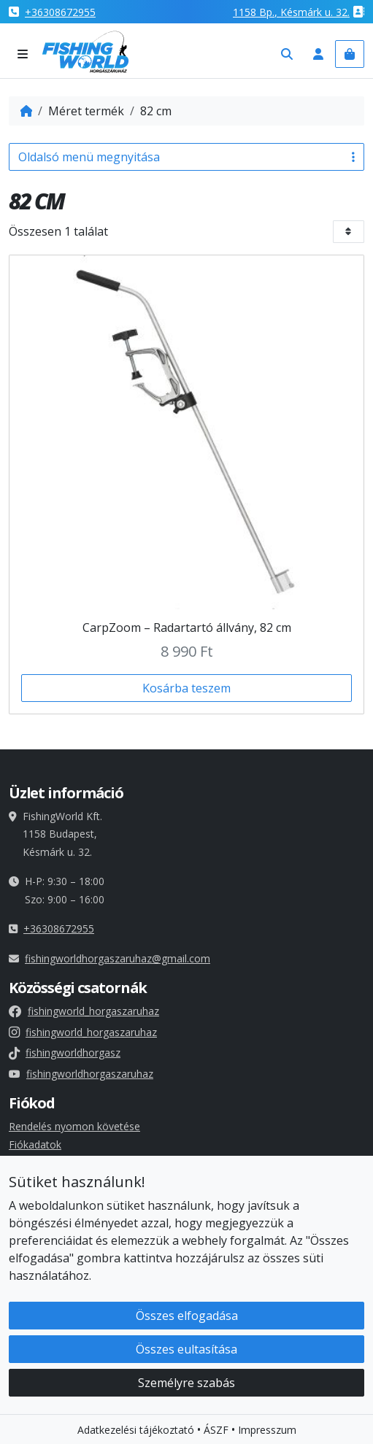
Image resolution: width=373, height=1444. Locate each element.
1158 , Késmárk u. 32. (291, 12)
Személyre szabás (186, 1390)
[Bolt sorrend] (348, 231)
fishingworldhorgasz (64, 1052)
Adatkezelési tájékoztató (135, 1437)
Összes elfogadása (187, 1323)
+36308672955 (60, 12)
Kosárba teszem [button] (186, 688)
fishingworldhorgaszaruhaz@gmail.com (117, 958)
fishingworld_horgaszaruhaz (84, 1011)
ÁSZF (216, 1437)
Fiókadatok (35, 1144)
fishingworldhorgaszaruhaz (81, 1074)
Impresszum (267, 1437)
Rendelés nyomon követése (74, 1126)
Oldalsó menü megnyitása (186, 157)
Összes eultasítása (186, 1356)
